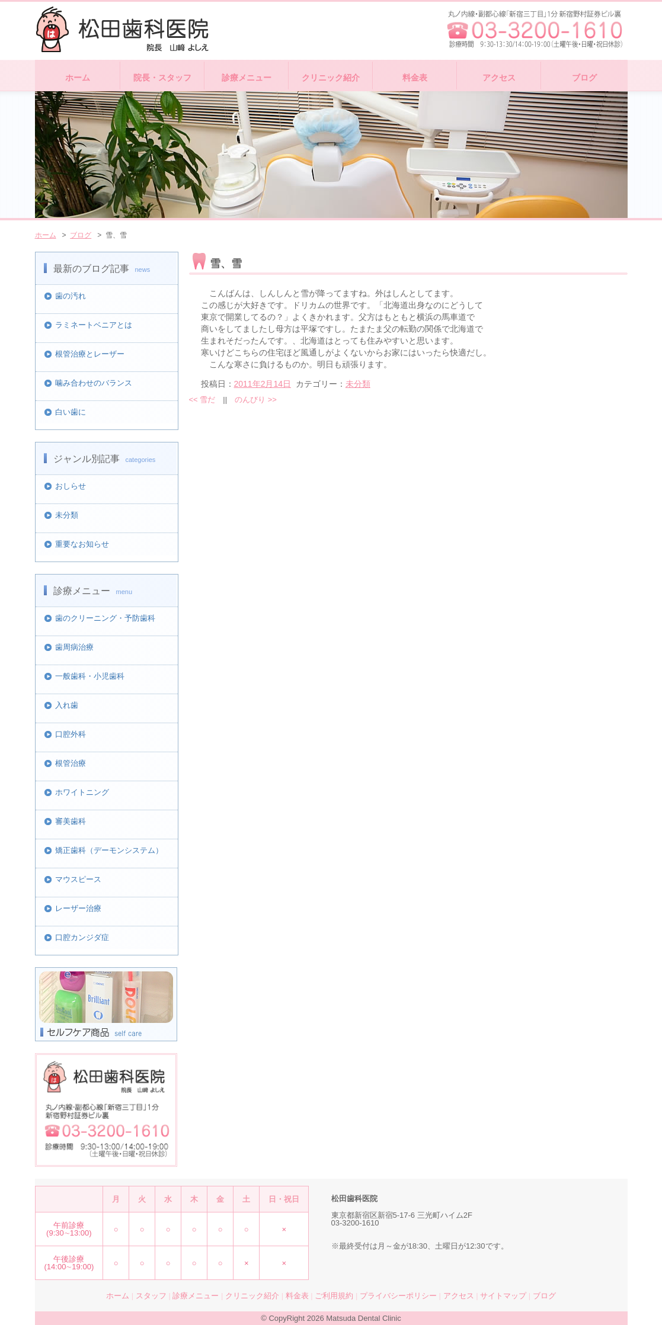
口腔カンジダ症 (82, 937)
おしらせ (70, 486)
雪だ (202, 399)
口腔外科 (70, 734)
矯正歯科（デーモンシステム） (109, 850)
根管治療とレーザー (89, 353)
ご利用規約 (334, 1295)
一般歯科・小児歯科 (89, 676)
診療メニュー (246, 77)
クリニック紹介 (331, 77)
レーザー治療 (78, 908)
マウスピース (78, 879)
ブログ (584, 77)
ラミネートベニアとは (93, 324)
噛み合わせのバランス (93, 382)
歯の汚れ (70, 295)
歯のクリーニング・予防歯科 (105, 618)
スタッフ (151, 1295)
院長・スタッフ (162, 77)
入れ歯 (66, 705)
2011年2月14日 (263, 384)
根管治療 (70, 763)
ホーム (77, 77)
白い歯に (70, 412)
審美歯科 (70, 821)
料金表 (414, 77)
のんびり (256, 399)
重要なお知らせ (82, 544)
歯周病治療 (74, 647)
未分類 (66, 515)
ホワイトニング (82, 792)
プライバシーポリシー (398, 1295)
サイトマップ (503, 1295)
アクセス (499, 77)
